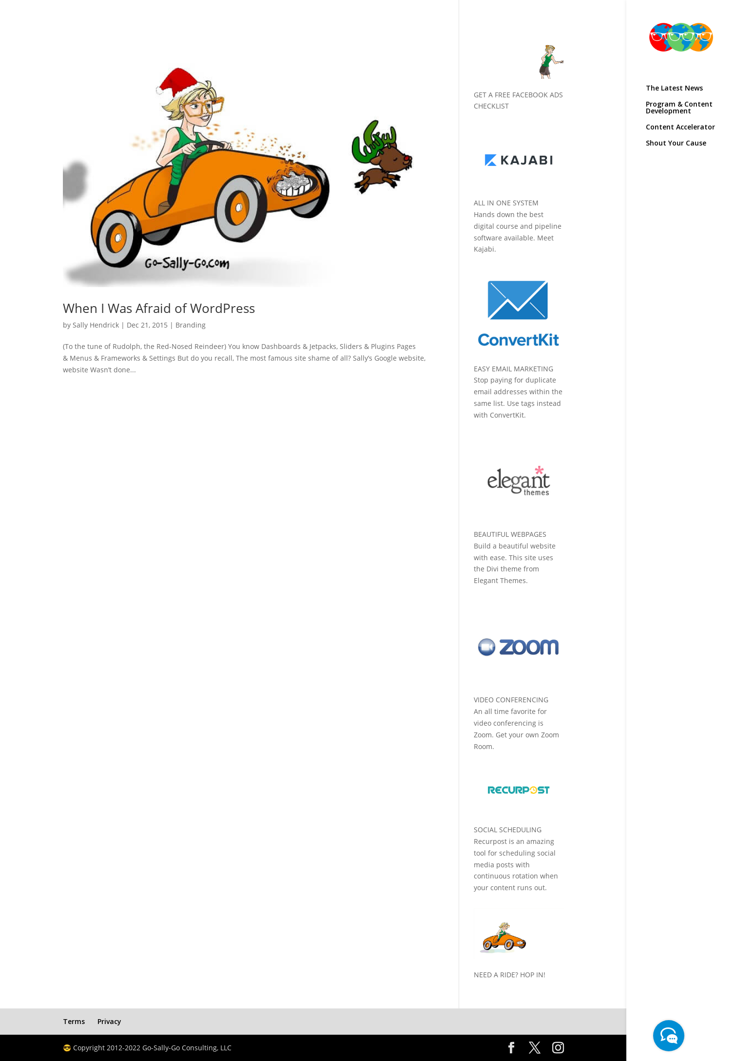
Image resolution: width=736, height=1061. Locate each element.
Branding (190, 324)
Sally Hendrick (96, 324)
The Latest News (674, 88)
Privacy (109, 1021)
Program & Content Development (679, 108)
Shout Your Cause (676, 143)
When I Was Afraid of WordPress (159, 308)
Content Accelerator (680, 127)
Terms (74, 1021)
